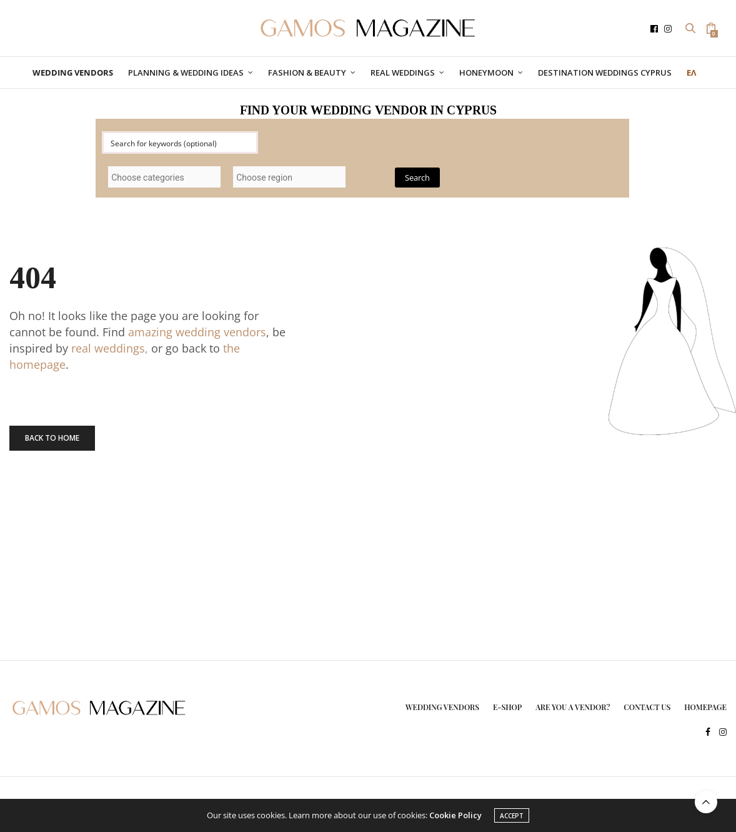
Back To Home (52, 438)
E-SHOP (507, 707)
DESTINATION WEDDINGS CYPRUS (605, 72)
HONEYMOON (486, 72)
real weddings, (109, 348)
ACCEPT (512, 815)
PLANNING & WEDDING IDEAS (186, 72)
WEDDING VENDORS (442, 707)
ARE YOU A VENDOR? (572, 707)
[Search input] (181, 143)
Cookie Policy (455, 815)
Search (417, 177)
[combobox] (164, 177)
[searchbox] (164, 177)
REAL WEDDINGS (402, 72)
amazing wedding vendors (197, 331)
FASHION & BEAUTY (307, 72)
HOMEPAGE (705, 707)
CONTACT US (647, 707)
